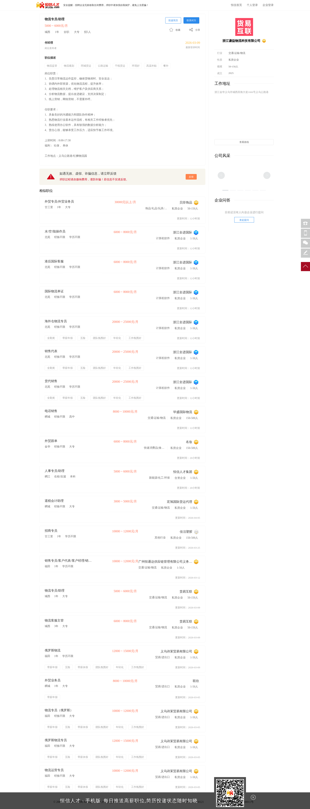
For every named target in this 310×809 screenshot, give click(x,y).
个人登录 (252, 5)
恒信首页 (236, 5)
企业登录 (268, 5)
